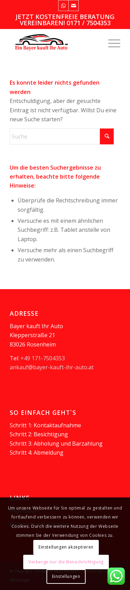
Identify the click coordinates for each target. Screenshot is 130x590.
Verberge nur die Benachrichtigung (66, 562)
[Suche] (62, 136)
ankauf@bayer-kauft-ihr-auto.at (52, 367)
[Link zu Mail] (73, 5)
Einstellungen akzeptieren (66, 547)
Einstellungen (66, 576)
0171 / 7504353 (89, 23)
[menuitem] (110, 42)
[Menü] (110, 42)
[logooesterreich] (54, 42)
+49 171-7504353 (42, 358)
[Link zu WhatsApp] (63, 5)
